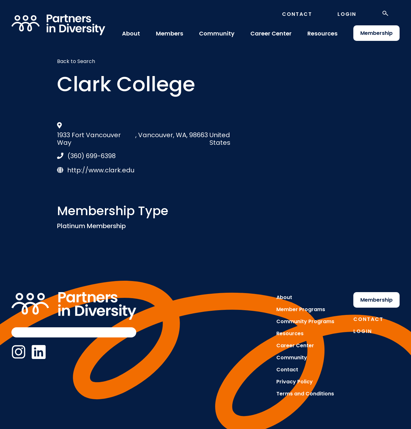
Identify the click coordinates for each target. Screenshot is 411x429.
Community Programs (305, 321)
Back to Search (76, 61)
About (131, 33)
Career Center (271, 33)
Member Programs (300, 309)
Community (216, 33)
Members (169, 33)
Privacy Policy (294, 381)
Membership (376, 33)
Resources (322, 33)
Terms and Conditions (305, 393)
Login (346, 14)
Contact (297, 14)
